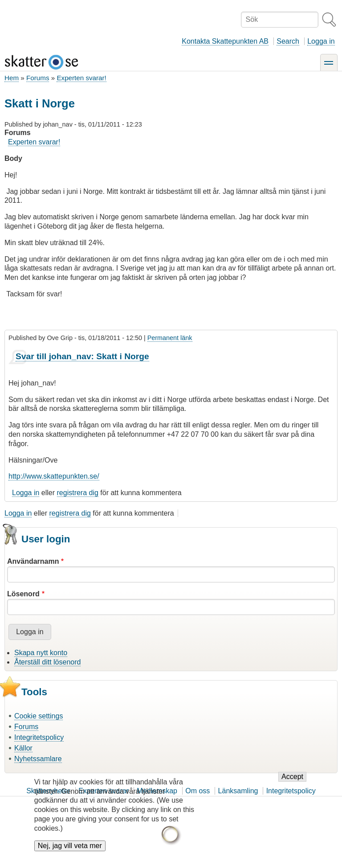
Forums (37, 78)
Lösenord (23, 594)
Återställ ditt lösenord (47, 662)
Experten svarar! (81, 78)
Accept (292, 783)
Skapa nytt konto (40, 652)
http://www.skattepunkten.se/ (53, 476)
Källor (23, 748)
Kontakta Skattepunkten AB (225, 41)
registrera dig (77, 492)
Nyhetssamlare (38, 759)
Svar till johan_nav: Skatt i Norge (82, 356)
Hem (11, 78)
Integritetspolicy (39, 737)
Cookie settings (38, 716)
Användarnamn (33, 561)
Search (288, 41)
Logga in (320, 41)
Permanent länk (169, 337)
